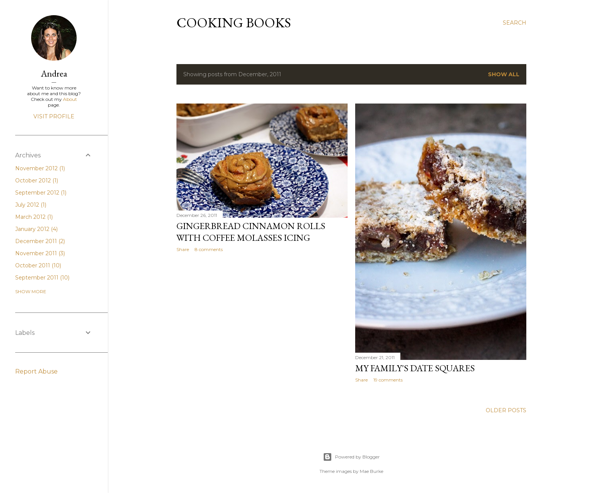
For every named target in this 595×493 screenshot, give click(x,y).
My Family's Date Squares (415, 368)
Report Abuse (36, 371)
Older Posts (506, 410)
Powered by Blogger (351, 457)
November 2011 (40, 253)
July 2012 (30, 204)
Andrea (54, 73)
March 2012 (34, 217)
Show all (503, 74)
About (70, 99)
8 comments (209, 249)
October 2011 (38, 265)
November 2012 (40, 168)
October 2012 (36, 180)
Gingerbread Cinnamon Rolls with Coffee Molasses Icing (250, 231)
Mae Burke (371, 471)
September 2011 (42, 277)
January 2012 (36, 229)
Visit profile (53, 116)
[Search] (514, 23)
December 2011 (40, 241)
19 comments (388, 380)
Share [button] (182, 249)
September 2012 (40, 192)
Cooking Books (233, 22)
